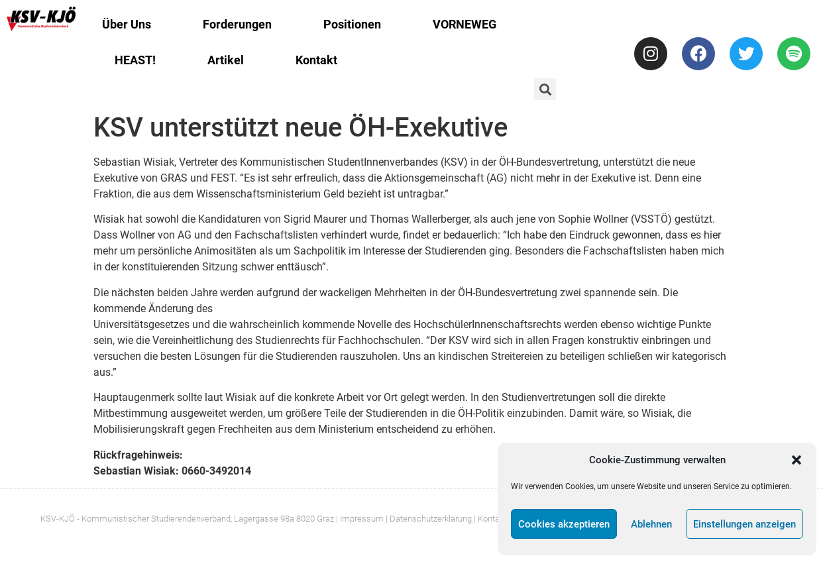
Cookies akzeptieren (564, 524)
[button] (796, 460)
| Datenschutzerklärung (429, 519)
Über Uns (126, 24)
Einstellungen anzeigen (744, 524)
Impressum (362, 519)
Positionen (352, 24)
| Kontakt (490, 519)
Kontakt (316, 60)
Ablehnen (651, 524)
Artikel (225, 60)
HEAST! (135, 60)
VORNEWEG (464, 24)
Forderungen (237, 24)
